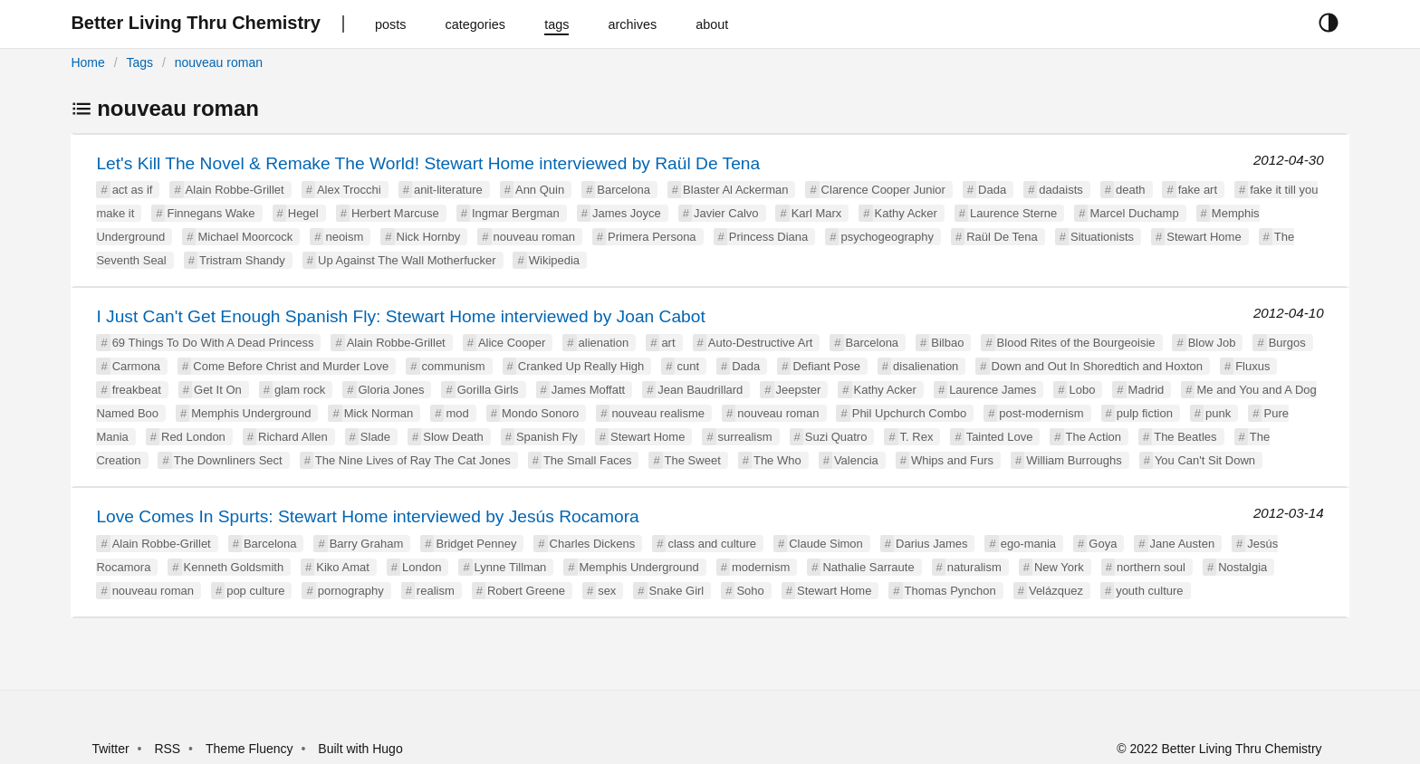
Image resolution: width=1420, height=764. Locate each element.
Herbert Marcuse (395, 213)
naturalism (974, 567)
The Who (777, 460)
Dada (992, 189)
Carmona (136, 366)
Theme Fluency (251, 748)
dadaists (1060, 189)
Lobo (1082, 389)
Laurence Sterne (1013, 213)
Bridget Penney (476, 543)
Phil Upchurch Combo (909, 413)
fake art (1197, 189)
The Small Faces (587, 460)
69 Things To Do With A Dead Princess (213, 342)
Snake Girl (677, 590)
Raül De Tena (1002, 237)
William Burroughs (1073, 460)
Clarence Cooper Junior (883, 189)
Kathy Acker (906, 213)
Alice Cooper (511, 342)
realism (436, 590)
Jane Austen (1182, 543)
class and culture (711, 543)
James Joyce (626, 213)
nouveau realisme (658, 413)
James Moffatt (588, 389)
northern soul (1151, 567)
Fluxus (1252, 366)
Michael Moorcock (245, 237)
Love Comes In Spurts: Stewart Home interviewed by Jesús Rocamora (367, 516)
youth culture (1149, 590)
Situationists (1102, 237)
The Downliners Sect (228, 460)
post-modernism (1041, 413)
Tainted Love (999, 437)
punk (1218, 413)
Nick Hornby (429, 237)
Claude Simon (826, 543)
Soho (749, 590)
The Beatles (1185, 437)
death (1131, 189)
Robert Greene (526, 590)
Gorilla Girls (488, 389)
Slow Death (453, 437)
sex (607, 590)
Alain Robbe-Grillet (235, 189)
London (421, 567)
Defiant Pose (825, 366)
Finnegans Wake (210, 213)
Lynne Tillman (511, 567)
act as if (132, 189)
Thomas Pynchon (950, 590)
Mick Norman (379, 413)
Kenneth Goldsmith (234, 567)
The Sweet (693, 460)
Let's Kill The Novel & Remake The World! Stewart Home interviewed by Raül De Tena (428, 163)
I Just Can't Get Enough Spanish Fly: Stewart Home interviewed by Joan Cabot (400, 316)
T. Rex (917, 437)
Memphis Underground (251, 413)
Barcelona (623, 189)
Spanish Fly (547, 437)
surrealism (745, 437)
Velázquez (1056, 590)
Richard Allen (293, 437)
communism (453, 366)
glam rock (299, 389)
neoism (344, 237)
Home (87, 62)
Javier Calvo (726, 213)
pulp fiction (1145, 413)
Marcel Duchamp (1133, 213)
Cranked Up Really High (581, 366)
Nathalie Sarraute (868, 567)
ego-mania (1028, 543)
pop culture (255, 590)
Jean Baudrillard (700, 389)
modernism (761, 567)
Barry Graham (367, 543)
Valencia (856, 460)
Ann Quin (539, 189)
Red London (193, 437)
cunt (687, 366)
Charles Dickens (593, 543)
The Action (1093, 437)
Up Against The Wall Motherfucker (407, 260)
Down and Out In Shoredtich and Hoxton (1097, 366)
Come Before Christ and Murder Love (291, 366)
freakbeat (136, 389)
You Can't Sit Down (1205, 460)
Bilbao (947, 342)
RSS (167, 748)
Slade (375, 437)
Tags (139, 62)
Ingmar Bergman (516, 213)
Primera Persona (652, 237)
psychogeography (887, 237)
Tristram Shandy (242, 260)
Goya (1103, 543)
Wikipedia (554, 260)
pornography (351, 590)
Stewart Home (1203, 237)
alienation (604, 342)
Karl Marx (817, 213)
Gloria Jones (392, 389)
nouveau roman (219, 62)
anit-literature (448, 189)
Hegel (303, 213)
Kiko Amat (342, 567)
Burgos (1287, 342)
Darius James (931, 543)
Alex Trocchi (349, 189)
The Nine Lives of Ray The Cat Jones (413, 460)
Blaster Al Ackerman (735, 189)
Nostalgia (1242, 567)
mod (457, 413)
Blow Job (1212, 342)
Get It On (218, 389)
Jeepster (798, 389)
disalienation (925, 366)
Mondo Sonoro (540, 413)
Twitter (110, 748)
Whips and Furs (952, 460)
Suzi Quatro (836, 437)
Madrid (1146, 389)
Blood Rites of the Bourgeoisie (1076, 342)
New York (1059, 567)
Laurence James (992, 389)
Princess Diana (768, 237)
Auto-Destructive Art (760, 342)
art (668, 342)
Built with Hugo (360, 748)
